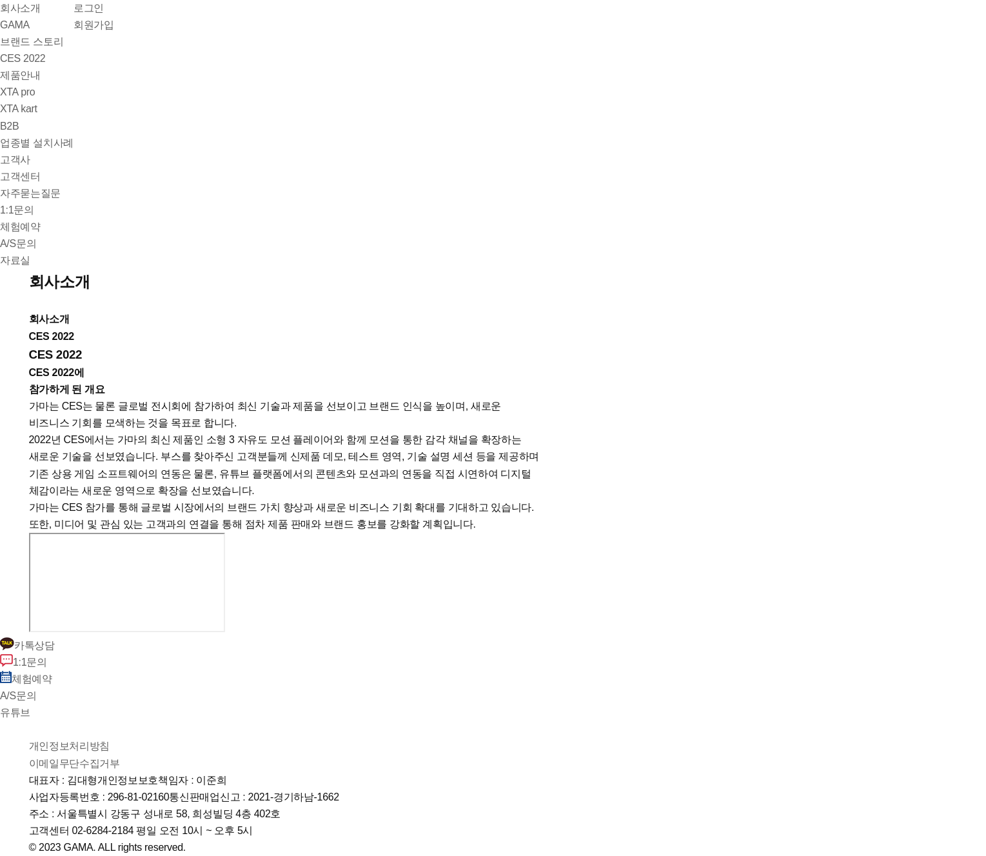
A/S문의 (18, 695)
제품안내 (20, 75)
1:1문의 (23, 662)
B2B (9, 126)
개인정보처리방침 (69, 746)
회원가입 (94, 24)
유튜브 (15, 712)
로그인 (89, 8)
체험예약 (26, 678)
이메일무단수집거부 (74, 763)
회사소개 (20, 8)
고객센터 (20, 176)
